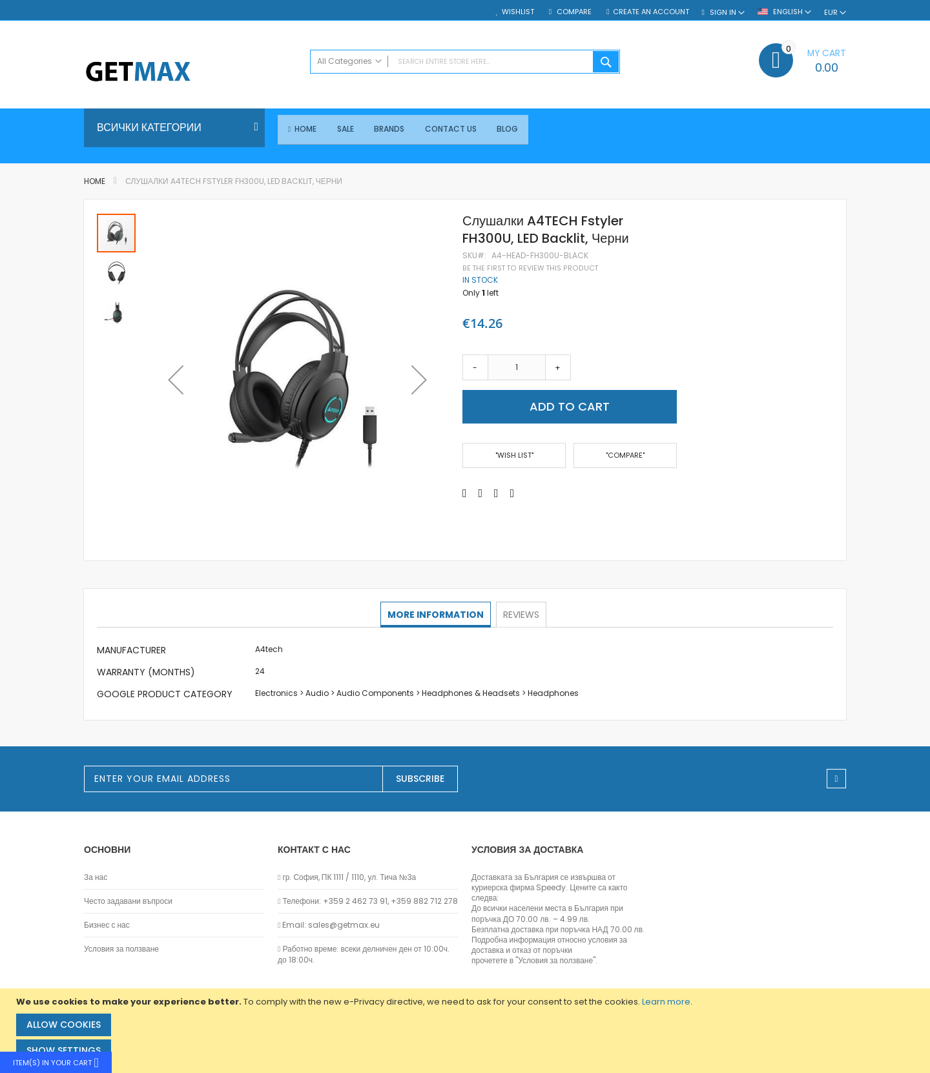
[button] (176, 380)
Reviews (520, 614)
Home (94, 181)
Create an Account (651, 12)
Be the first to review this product (530, 268)
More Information (436, 614)
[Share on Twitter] (481, 493)
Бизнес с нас (107, 925)
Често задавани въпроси (128, 901)
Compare (573, 12)
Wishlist (518, 12)
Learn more (666, 1002)
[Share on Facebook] (464, 493)
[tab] (436, 615)
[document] (466, 1030)
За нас (95, 877)
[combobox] (465, 61)
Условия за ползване (121, 950)
